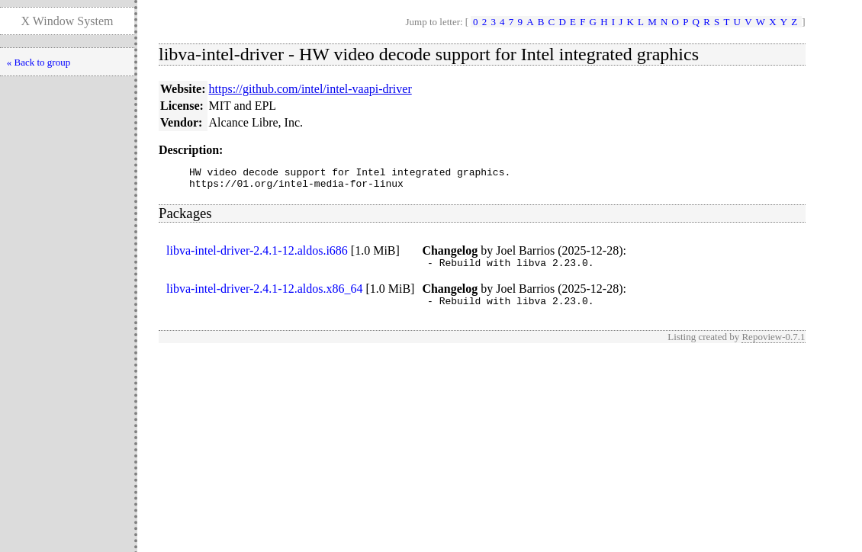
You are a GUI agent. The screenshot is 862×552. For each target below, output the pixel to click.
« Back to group (38, 62)
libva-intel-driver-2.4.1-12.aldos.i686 (257, 255)
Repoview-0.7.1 (773, 345)
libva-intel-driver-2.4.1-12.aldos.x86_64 (264, 295)
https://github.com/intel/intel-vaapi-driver (310, 88)
